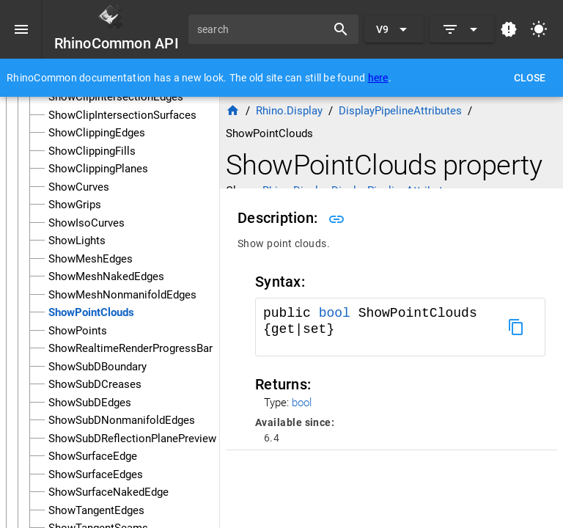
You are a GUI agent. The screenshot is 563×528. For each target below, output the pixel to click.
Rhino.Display (289, 110)
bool (334, 313)
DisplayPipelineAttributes (400, 110)
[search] (262, 29)
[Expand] (462, 29)
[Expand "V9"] (394, 29)
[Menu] (21, 29)
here (378, 78)
